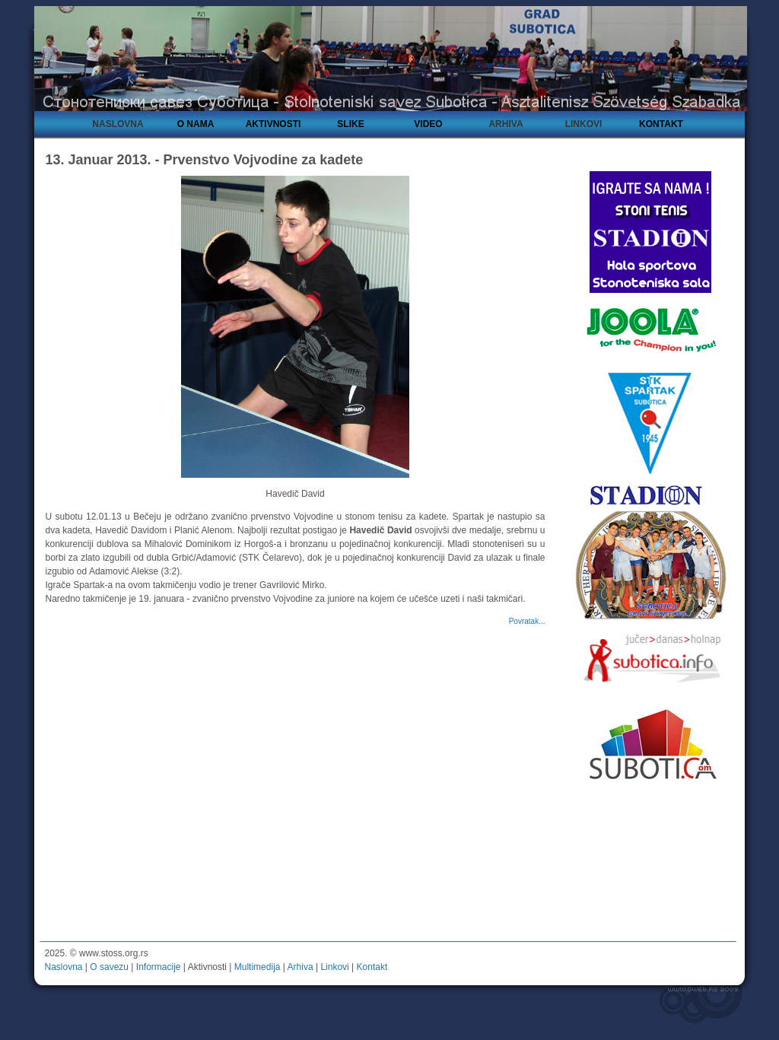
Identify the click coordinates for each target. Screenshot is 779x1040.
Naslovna (64, 967)
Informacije (158, 967)
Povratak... (527, 621)
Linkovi (334, 967)
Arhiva (300, 967)
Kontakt (372, 967)
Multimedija (257, 967)
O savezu (109, 967)
